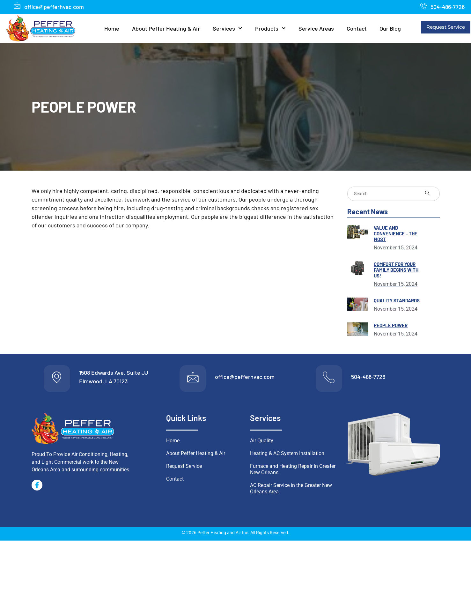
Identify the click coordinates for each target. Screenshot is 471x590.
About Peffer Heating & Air (166, 28)
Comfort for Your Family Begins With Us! (396, 269)
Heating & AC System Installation (287, 455)
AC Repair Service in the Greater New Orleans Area (291, 490)
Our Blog (390, 28)
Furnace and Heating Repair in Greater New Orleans (292, 471)
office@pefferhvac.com (245, 377)
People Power (391, 325)
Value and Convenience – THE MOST (395, 233)
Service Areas (316, 28)
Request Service (445, 27)
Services (227, 28)
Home (111, 28)
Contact (357, 28)
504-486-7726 (368, 377)
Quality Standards (397, 300)
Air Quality (261, 442)
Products (270, 28)
